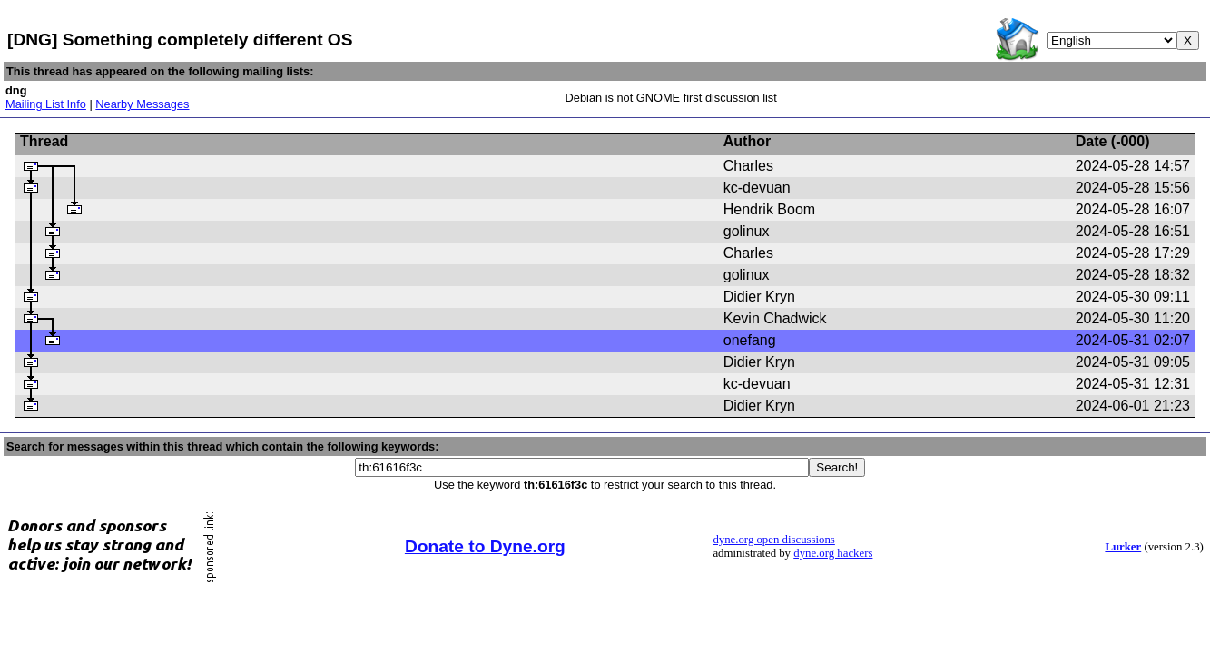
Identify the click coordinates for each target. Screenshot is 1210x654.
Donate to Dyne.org (485, 546)
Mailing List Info (45, 104)
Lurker (1123, 546)
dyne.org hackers (832, 553)
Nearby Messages (142, 104)
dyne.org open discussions (773, 539)
